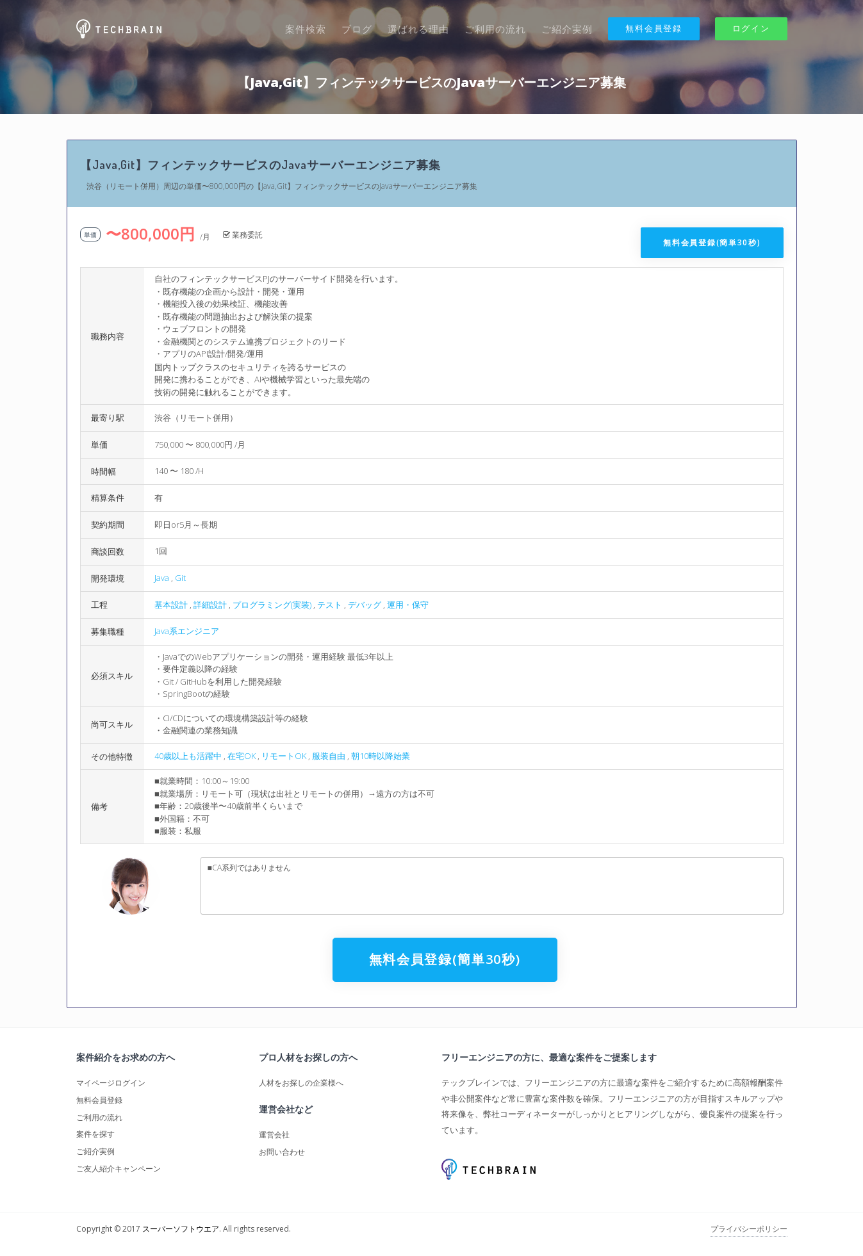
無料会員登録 (653, 28)
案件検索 (305, 28)
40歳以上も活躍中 (188, 756)
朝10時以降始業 (380, 756)
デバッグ (364, 604)
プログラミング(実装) (272, 604)
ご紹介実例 (567, 28)
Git (180, 577)
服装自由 (328, 756)
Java (161, 577)
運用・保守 (408, 604)
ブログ (356, 28)
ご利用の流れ (495, 28)
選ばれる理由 (418, 28)
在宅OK (241, 756)
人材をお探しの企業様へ (301, 1082)
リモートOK (283, 756)
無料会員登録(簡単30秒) (711, 242)
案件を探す (95, 1134)
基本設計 (171, 604)
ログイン (751, 28)
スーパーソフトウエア (180, 1228)
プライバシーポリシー (749, 1228)
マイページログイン (110, 1082)
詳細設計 (210, 604)
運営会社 (274, 1134)
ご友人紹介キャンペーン (118, 1168)
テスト (329, 604)
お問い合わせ (282, 1151)
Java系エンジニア (186, 631)
